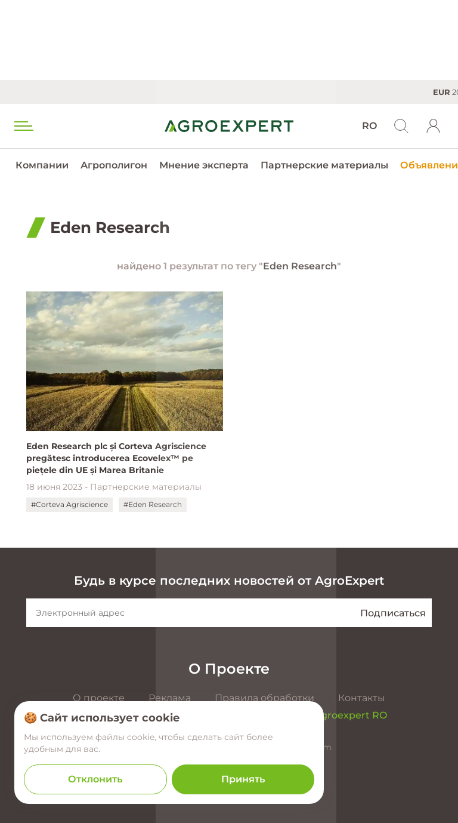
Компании (42, 165)
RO (369, 125)
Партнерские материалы (324, 165)
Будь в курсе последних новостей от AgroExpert (229, 580)
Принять (243, 779)
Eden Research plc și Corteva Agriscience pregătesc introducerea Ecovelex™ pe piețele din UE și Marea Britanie (116, 458)
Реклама (169, 698)
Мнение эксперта (204, 165)
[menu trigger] (22, 126)
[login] (433, 126)
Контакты (361, 698)
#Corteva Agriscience (69, 504)
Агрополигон (114, 165)
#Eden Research (152, 504)
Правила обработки (264, 698)
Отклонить (95, 779)
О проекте (99, 698)
